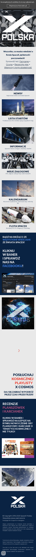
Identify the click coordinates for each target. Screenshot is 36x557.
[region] (18, 4)
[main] (18, 59)
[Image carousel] (18, 478)
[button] (2, 11)
